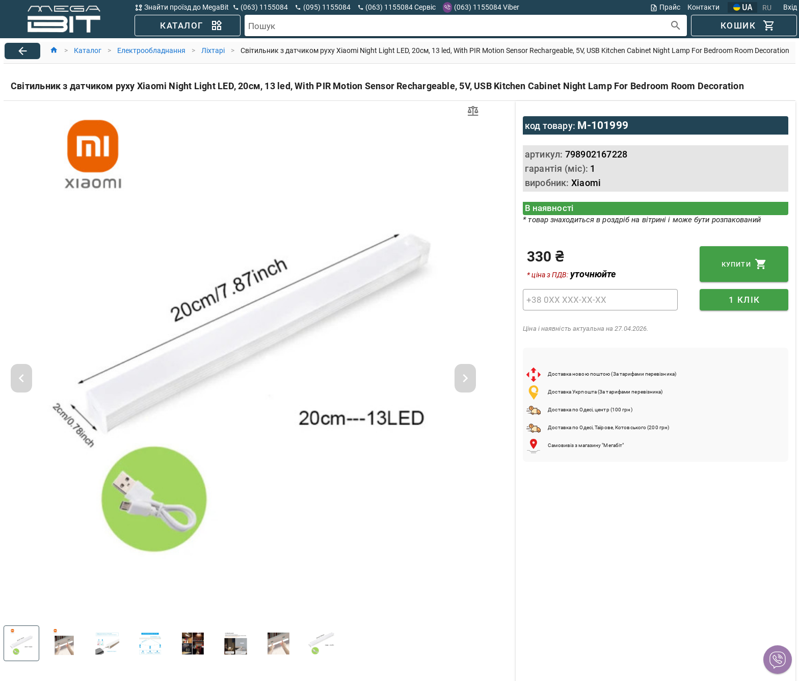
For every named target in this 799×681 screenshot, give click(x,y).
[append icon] (676, 25)
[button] (777, 659)
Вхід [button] (790, 7)
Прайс (665, 7)
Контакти (703, 7)
